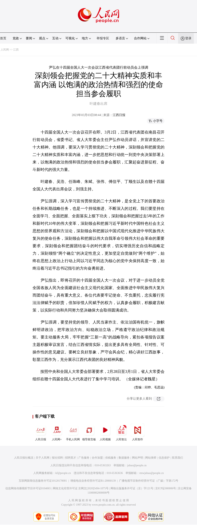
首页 (3, 38)
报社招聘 (57, 457)
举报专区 (103, 38)
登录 (188, 38)
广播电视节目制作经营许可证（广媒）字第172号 (148, 480)
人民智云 (121, 432)
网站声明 (137, 457)
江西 (16, 49)
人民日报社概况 (23, 457)
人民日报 (40, 432)
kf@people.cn (63, 473)
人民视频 (105, 432)
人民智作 (137, 432)
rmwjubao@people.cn (151, 473)
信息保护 (164, 457)
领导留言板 (89, 432)
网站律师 (150, 457)
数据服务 (124, 457)
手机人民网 (73, 432)
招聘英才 (70, 457)
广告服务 (83, 457)
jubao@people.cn (137, 465)
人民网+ (57, 432)
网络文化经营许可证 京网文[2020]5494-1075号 (81, 488)
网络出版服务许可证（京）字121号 (132, 488)
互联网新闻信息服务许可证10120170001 (43, 480)
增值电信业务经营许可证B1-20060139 (93, 480)
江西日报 (119, 115)
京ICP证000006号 (165, 488)
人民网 (5, 49)
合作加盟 (97, 457)
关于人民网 (42, 457)
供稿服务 (110, 457)
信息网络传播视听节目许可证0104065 (28, 488)
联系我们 (177, 457)
